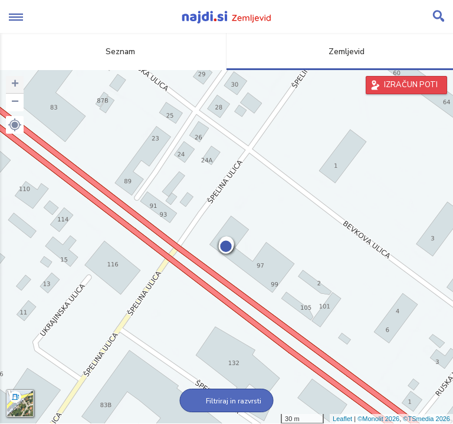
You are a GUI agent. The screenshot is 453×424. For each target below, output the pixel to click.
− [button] (15, 102)
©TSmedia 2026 (426, 418)
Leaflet (342, 418)
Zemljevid (340, 51)
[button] (15, 125)
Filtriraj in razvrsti (226, 401)
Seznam (113, 51)
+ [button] (15, 85)
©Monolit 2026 (378, 418)
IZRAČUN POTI (411, 85)
